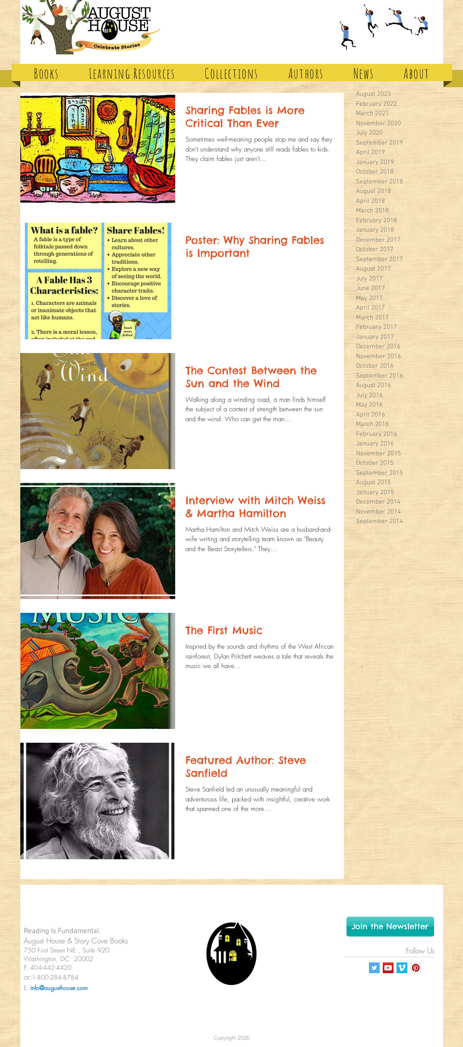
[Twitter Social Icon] (374, 967)
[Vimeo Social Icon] (402, 967)
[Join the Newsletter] (390, 927)
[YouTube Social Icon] (388, 967)
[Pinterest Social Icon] (415, 967)
